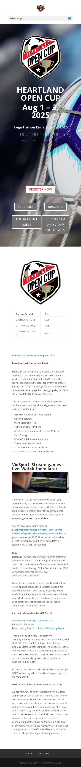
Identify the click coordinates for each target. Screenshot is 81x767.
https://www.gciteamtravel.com (37, 620)
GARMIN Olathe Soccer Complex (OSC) (33, 355)
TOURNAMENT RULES (27, 222)
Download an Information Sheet (30, 363)
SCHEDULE (25, 207)
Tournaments (44, 753)
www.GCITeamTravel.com (25, 575)
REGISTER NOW (40, 189)
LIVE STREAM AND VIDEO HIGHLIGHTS (55, 224)
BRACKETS (55, 207)
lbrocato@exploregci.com (51, 628)
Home (29, 753)
